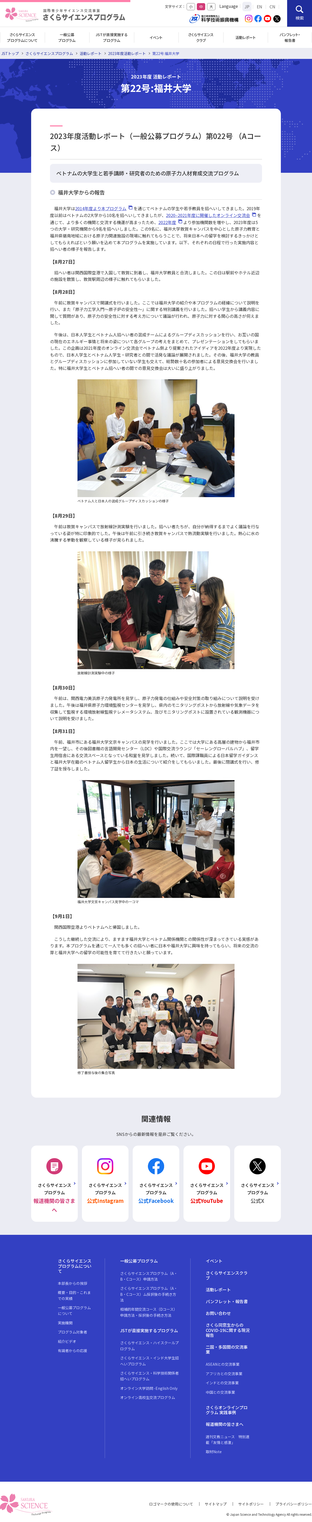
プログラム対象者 (72, 1332)
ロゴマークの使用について (171, 1504)
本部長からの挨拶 (72, 1283)
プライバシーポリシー (293, 1504)
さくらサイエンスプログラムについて (22, 37)
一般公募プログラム (66, 37)
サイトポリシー (251, 1504)
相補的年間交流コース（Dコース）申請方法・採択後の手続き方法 (148, 1312)
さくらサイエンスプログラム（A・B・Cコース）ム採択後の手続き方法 (148, 1294)
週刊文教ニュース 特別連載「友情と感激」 (227, 1439)
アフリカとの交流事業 (224, 1373)
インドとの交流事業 (222, 1382)
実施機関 (65, 1322)
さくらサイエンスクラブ (201, 37)
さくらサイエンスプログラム (49, 53)
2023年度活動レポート (127, 53)
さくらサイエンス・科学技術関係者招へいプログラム (149, 1375)
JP (246, 6)
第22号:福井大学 (165, 53)
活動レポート (245, 37)
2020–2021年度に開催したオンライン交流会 (208, 215)
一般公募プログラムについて (74, 1310)
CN (272, 6)
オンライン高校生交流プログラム (147, 1397)
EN (259, 6)
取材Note (214, 1451)
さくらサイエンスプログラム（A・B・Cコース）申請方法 (148, 1276)
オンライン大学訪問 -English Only (148, 1388)
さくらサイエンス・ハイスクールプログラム (149, 1345)
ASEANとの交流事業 (222, 1364)
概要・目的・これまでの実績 (74, 1295)
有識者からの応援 (72, 1350)
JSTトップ (10, 53)
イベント (156, 37)
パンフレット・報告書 (290, 37)
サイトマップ (216, 1504)
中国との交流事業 (220, 1392)
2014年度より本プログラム (100, 208)
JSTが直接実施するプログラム (112, 37)
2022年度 (167, 222)
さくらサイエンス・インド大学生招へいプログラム (149, 1360)
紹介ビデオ (67, 1341)
